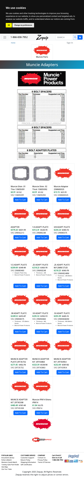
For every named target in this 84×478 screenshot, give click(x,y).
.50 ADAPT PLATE (40, 313)
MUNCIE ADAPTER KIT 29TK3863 (40, 360)
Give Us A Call (57, 458)
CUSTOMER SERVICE (28, 455)
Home (13, 43)
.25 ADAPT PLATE (40, 264)
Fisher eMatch (6, 460)
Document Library (7, 458)
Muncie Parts (42, 57)
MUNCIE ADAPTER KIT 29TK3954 (62, 360)
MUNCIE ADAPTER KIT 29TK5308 (19, 401)
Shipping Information (28, 462)
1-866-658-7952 (19, 37)
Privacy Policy (42, 460)
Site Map (4, 467)
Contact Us (42, 458)
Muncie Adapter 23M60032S (61, 188)
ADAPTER (15, 227)
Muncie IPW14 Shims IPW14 (41, 401)
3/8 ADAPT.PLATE (62, 227)
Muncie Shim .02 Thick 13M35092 (39, 188)
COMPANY (41, 455)
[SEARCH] (64, 37)
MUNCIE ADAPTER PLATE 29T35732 (19, 360)
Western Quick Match (9, 462)
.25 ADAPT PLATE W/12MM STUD (62, 266)
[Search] (75, 37)
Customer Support (27, 458)
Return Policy (25, 460)
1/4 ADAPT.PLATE (40, 227)
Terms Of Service (44, 462)
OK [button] (9, 25)
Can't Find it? (56, 455)
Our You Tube (6, 469)
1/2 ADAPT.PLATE (19, 264)
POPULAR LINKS (7, 455)
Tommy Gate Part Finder (10, 465)
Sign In (70, 42)
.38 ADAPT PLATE (19, 313)
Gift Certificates (26, 465)
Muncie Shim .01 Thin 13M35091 (18, 188)
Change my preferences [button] (23, 25)
